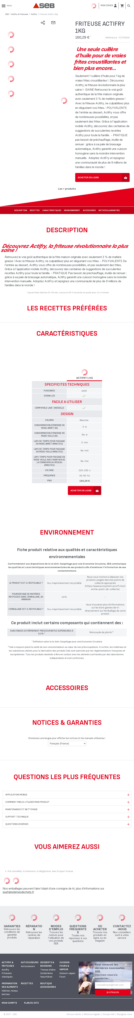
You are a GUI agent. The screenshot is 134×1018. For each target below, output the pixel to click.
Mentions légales (92, 1014)
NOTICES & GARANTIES (109, 210)
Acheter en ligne (88, 177)
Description (20, 210)
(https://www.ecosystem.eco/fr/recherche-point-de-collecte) (105, 588)
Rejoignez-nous (124, 1014)
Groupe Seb (108, 1014)
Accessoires (89, 210)
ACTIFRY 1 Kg (84, 378)
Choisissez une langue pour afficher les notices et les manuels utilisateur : (67, 738)
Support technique (17, 816)
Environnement (72, 210)
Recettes (35, 210)
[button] (109, 5)
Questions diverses (16, 824)
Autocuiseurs (29, 962)
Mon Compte (9, 1002)
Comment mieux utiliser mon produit (27, 801)
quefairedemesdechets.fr (18, 892)
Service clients (73, 1014)
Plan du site (31, 1002)
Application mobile (16, 794)
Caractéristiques (51, 210)
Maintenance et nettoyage (21, 809)
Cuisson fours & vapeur (64, 966)
